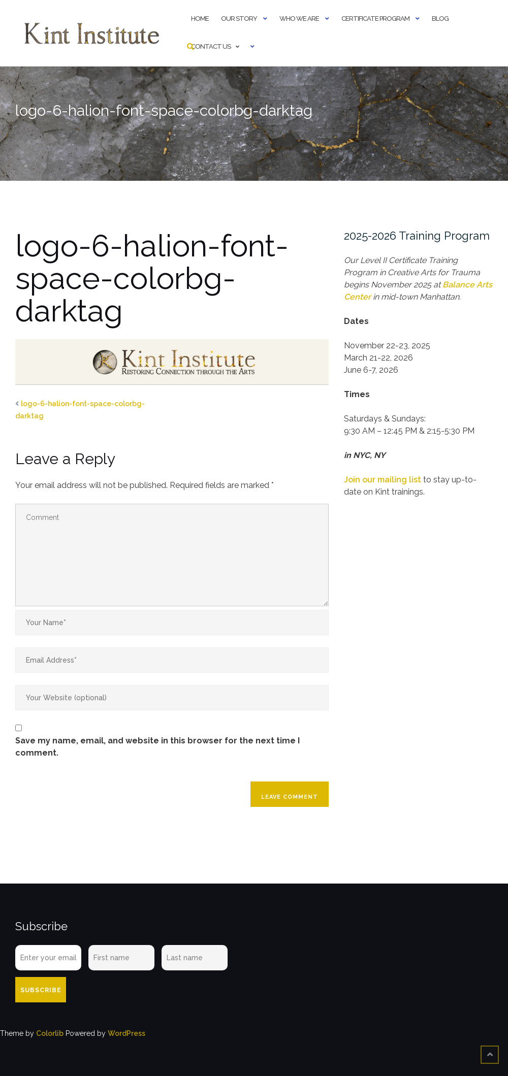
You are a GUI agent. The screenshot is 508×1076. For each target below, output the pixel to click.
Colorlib (50, 1033)
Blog (440, 18)
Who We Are (299, 18)
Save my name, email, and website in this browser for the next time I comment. (157, 747)
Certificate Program (375, 18)
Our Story (239, 18)
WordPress (126, 1033)
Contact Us (211, 46)
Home (200, 18)
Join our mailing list (382, 479)
